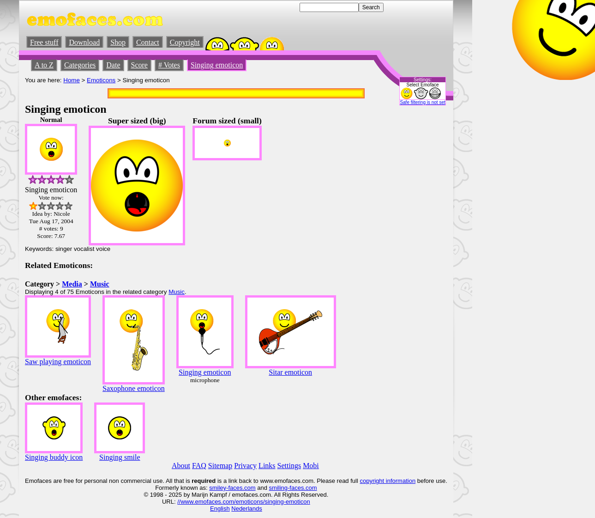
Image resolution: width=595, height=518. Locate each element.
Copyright (185, 42)
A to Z (44, 65)
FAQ (199, 465)
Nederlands (246, 508)
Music (99, 284)
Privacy (245, 465)
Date (113, 65)
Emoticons (101, 80)
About (181, 465)
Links (266, 465)
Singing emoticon (217, 65)
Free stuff (44, 42)
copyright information (387, 480)
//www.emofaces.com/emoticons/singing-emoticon (243, 501)
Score (139, 65)
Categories (80, 65)
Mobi (311, 465)
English (220, 508)
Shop (118, 42)
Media (72, 284)
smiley (217, 487)
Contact (147, 42)
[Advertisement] (419, 254)
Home (71, 80)
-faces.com (241, 487)
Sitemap (220, 465)
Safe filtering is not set (422, 102)
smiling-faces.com (293, 487)
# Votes (169, 65)
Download (84, 42)
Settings (289, 465)
